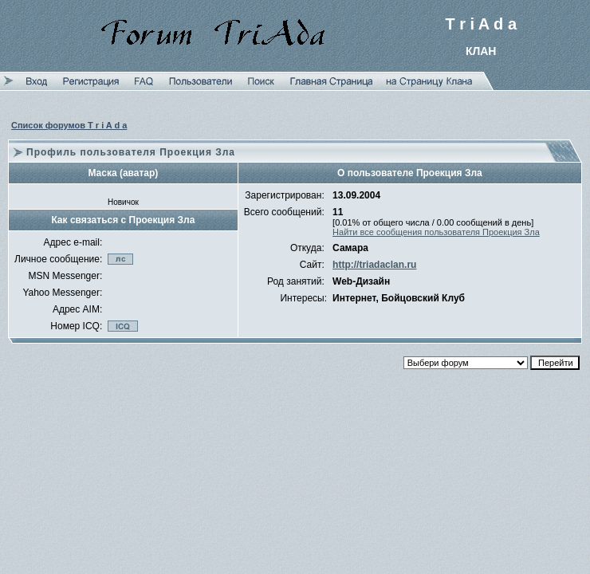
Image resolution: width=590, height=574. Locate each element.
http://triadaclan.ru (374, 264)
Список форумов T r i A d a (69, 125)
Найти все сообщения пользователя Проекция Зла (436, 232)
